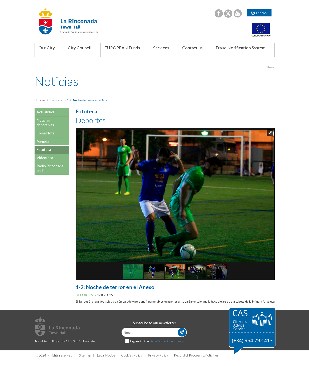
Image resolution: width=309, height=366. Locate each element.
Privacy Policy (158, 355)
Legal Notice (106, 355)
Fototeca (56, 100)
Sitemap (85, 355)
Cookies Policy (131, 355)
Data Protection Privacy (167, 341)
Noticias (40, 100)
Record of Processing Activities (196, 355)
